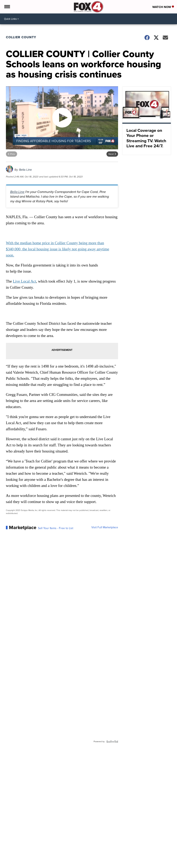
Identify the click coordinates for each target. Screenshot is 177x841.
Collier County (21, 37)
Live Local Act (24, 281)
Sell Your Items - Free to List (55, 528)
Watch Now (163, 7)
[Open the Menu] (7, 6)
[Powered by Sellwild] (112, 741)
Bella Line (25, 169)
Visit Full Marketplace (104, 527)
